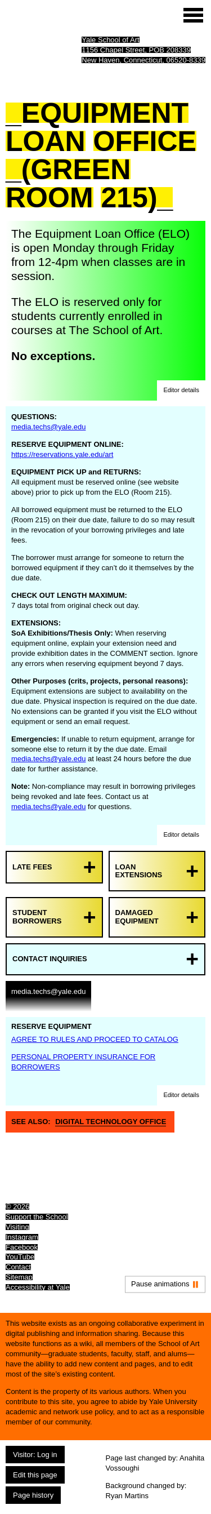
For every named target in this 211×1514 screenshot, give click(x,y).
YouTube (20, 1257)
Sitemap (19, 1277)
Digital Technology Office (110, 1121)
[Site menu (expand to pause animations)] (193, 15)
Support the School (37, 1217)
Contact (18, 1267)
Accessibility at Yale (38, 1287)
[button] (181, 390)
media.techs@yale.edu (48, 427)
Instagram (22, 1237)
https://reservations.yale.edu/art (62, 454)
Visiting (17, 1227)
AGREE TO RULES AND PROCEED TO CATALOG (94, 1039)
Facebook (22, 1247)
